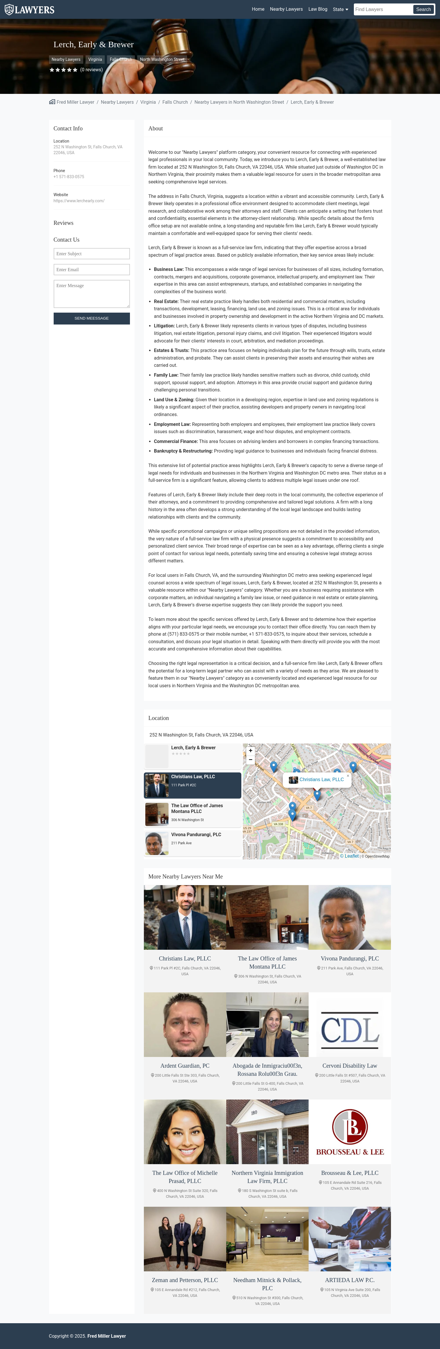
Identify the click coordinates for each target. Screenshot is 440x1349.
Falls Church (121, 59)
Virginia (95, 59)
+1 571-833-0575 (69, 176)
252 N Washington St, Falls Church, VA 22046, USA (88, 150)
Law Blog (317, 9)
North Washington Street (162, 59)
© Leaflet (349, 856)
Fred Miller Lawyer (76, 102)
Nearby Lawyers (286, 9)
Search (423, 9)
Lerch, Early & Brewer (312, 102)
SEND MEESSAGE (92, 318)
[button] (317, 795)
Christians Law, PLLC (322, 779)
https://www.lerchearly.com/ (79, 200)
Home (258, 9)
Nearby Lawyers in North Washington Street (239, 102)
